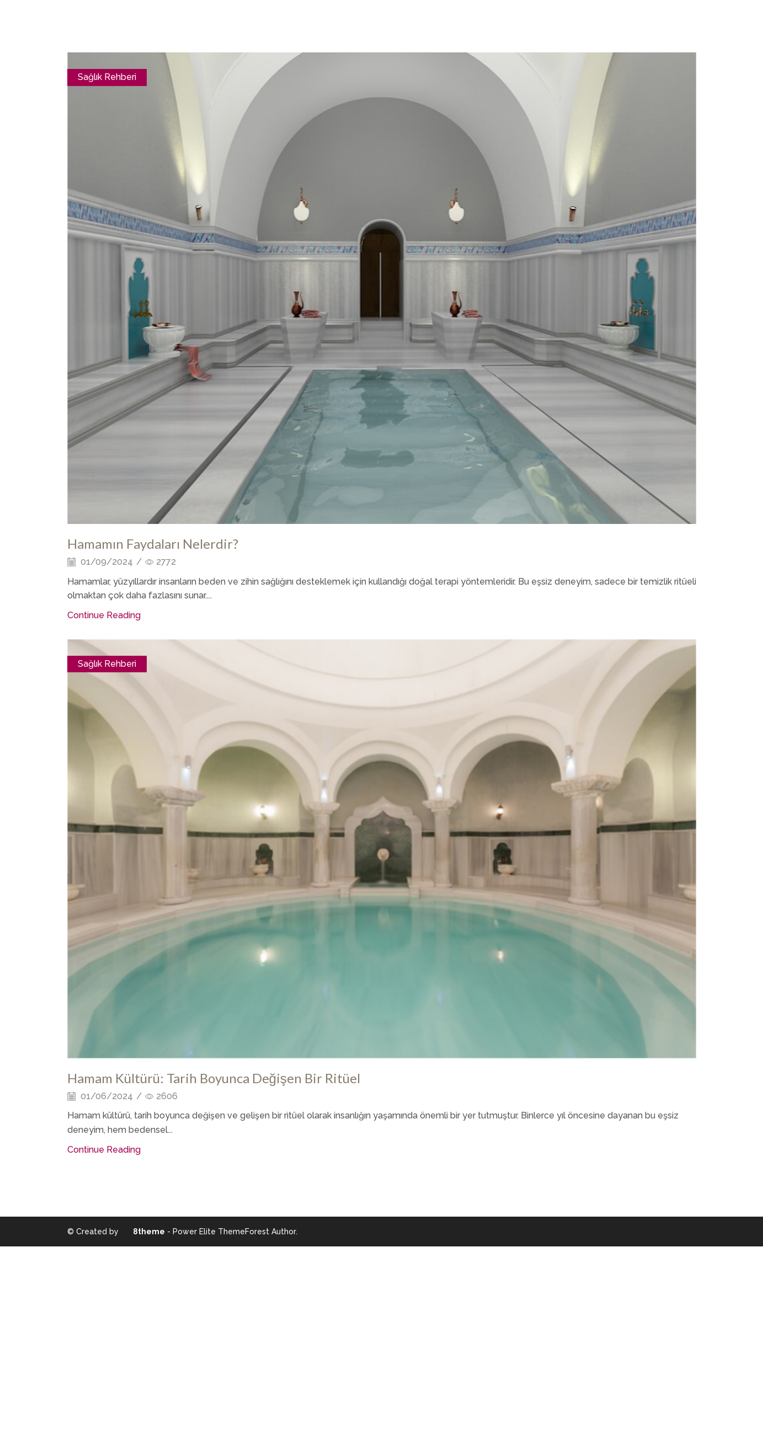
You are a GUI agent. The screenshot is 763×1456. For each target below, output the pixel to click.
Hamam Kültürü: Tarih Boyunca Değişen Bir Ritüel (213, 1078)
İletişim (475, 26)
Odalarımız (349, 26)
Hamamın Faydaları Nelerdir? (152, 544)
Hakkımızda (285, 26)
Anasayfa (224, 26)
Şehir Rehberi (415, 26)
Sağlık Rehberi (107, 77)
